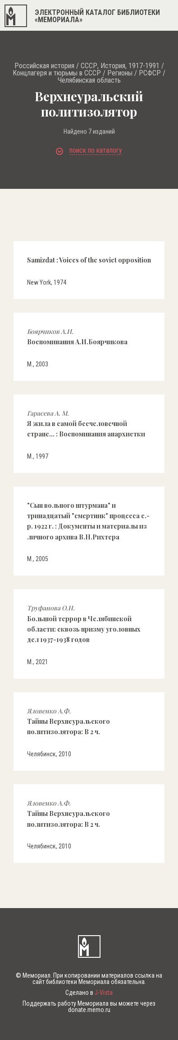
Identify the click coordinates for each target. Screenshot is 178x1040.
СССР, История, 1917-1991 (120, 66)
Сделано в (89, 992)
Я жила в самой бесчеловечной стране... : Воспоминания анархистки (86, 424)
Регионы (119, 73)
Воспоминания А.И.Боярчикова (77, 336)
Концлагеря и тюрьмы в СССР (57, 73)
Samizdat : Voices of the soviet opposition (89, 260)
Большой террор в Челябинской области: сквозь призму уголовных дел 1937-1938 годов (84, 624)
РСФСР (150, 73)
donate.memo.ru (89, 1010)
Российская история (44, 66)
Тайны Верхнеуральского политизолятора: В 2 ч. (68, 721)
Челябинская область (89, 80)
